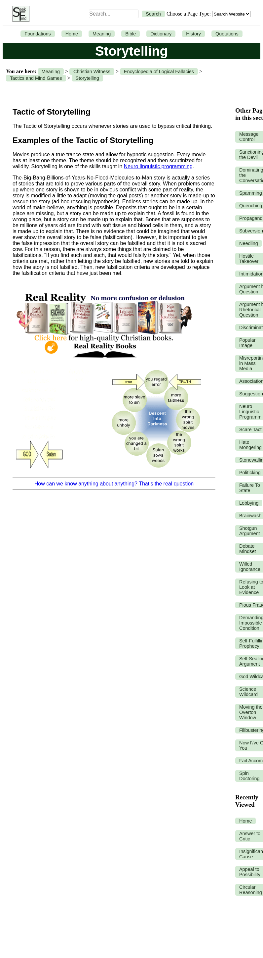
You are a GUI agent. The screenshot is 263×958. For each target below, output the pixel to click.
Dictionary (160, 33)
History (193, 33)
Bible (130, 33)
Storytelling (87, 78)
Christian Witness (91, 71)
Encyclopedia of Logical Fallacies (159, 71)
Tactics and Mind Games (36, 78)
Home (71, 33)
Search (153, 14)
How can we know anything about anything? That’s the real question (114, 483)
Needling (248, 243)
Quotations (227, 33)
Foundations (37, 33)
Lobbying (248, 503)
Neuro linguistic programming (158, 166)
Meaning (102, 33)
